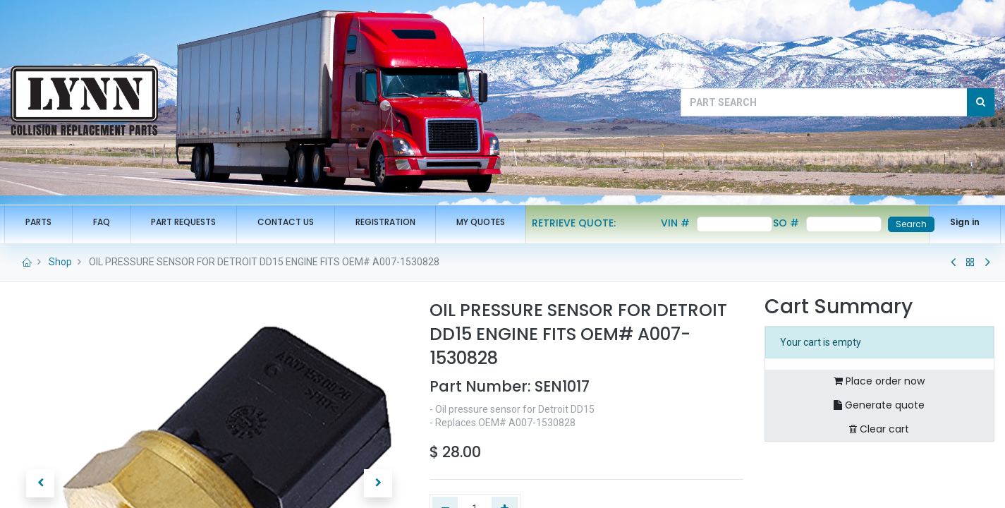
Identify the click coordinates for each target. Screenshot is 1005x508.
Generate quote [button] (879, 405)
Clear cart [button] (879, 429)
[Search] (980, 102)
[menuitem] (44, 222)
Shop (60, 261)
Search (904, 224)
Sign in (958, 222)
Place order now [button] (879, 381)
